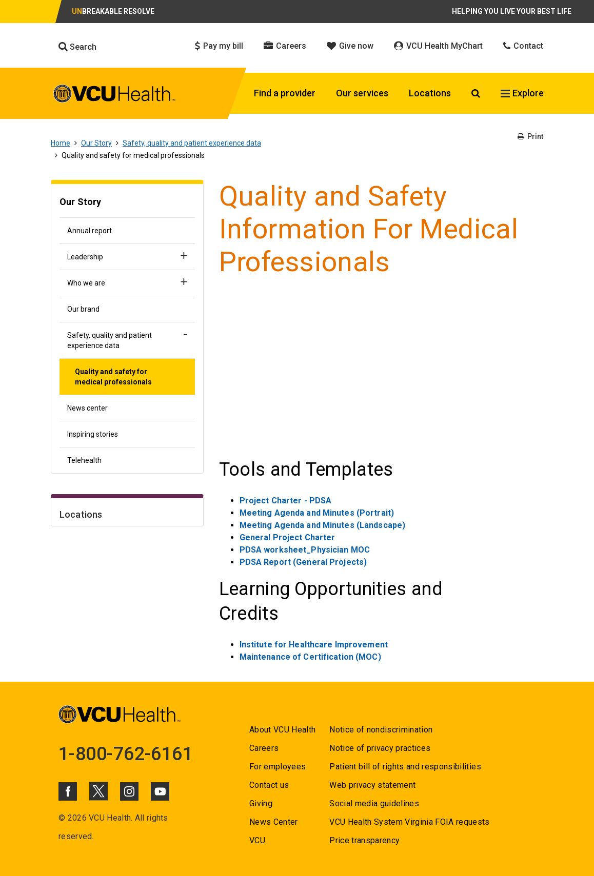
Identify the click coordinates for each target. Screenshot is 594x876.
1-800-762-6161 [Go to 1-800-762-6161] (125, 754)
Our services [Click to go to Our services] (362, 93)
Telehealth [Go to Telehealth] (84, 460)
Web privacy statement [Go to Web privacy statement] (372, 785)
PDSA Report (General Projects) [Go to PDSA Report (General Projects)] (303, 562)
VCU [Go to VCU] (257, 840)
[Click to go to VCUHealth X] (98, 791)
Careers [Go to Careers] (264, 748)
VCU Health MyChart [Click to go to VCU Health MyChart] (438, 46)
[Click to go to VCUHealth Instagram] (129, 791)
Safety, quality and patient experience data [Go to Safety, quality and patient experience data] (192, 143)
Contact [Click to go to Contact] (523, 46)
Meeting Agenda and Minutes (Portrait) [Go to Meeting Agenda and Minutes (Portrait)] (317, 513)
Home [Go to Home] (60, 143)
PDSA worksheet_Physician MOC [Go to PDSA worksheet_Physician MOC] (305, 550)
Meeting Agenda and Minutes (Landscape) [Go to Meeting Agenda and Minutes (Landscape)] (323, 525)
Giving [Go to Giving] (260, 803)
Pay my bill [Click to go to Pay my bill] (219, 46)
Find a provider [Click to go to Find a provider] (284, 93)
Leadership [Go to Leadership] (85, 257)
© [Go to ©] (61, 818)
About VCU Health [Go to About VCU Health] (282, 730)
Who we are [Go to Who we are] (86, 283)
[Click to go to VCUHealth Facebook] (67, 791)
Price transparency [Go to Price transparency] (364, 840)
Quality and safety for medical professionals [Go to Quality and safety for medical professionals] (113, 377)
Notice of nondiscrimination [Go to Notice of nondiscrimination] (380, 730)
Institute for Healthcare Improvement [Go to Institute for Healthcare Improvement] (314, 644)
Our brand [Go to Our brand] (83, 309)
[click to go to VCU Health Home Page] (114, 93)
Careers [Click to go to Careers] (285, 46)
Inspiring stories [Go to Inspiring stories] (92, 434)
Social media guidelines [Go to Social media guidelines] (374, 803)
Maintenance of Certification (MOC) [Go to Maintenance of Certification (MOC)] (310, 657)
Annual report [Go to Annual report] (89, 231)
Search (77, 47)
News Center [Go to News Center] (273, 822)
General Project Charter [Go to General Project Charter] (287, 537)
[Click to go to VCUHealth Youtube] (160, 791)
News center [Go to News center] (87, 408)
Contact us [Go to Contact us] (269, 785)
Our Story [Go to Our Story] (96, 143)
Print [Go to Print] (530, 136)
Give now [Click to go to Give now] (350, 46)
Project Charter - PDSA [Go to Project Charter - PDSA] (286, 500)
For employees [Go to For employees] (277, 766)
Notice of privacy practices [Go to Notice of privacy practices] (379, 748)
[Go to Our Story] (127, 203)
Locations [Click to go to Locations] (430, 93)
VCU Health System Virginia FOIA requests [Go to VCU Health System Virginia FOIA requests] (409, 822)
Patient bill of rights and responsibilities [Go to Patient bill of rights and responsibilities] (405, 766)
